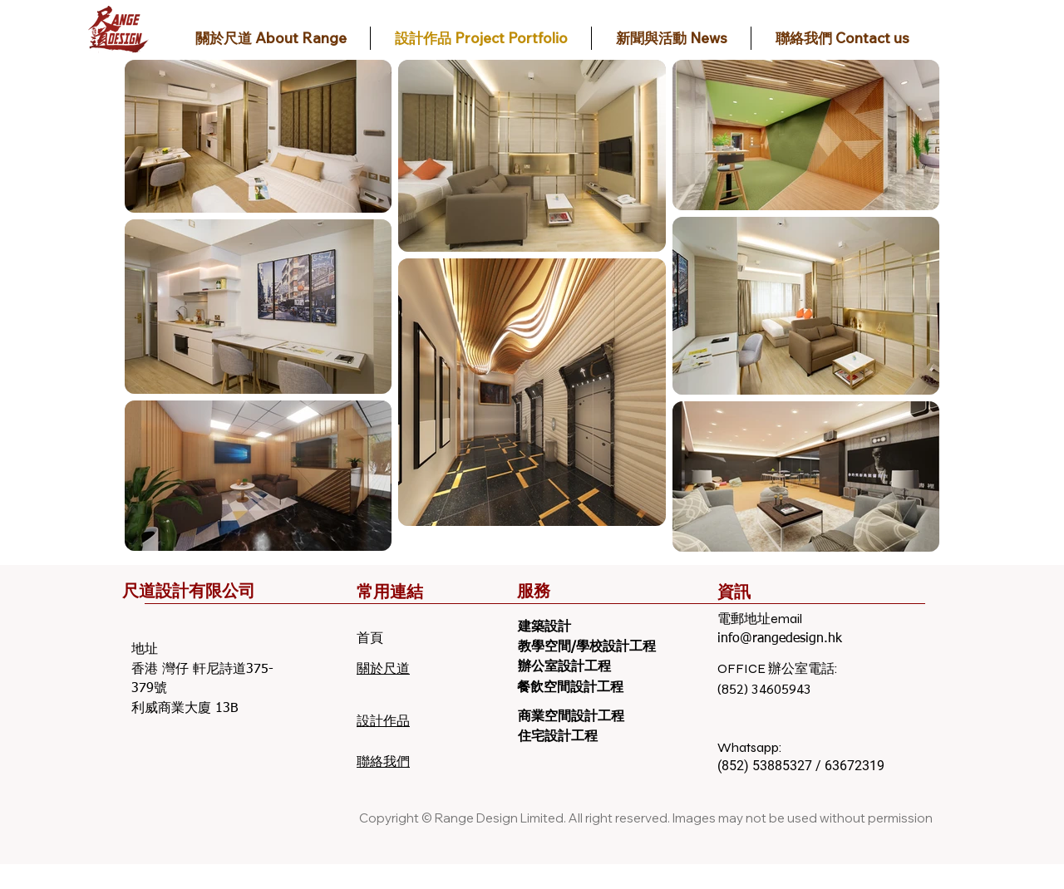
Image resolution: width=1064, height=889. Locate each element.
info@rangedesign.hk (779, 639)
